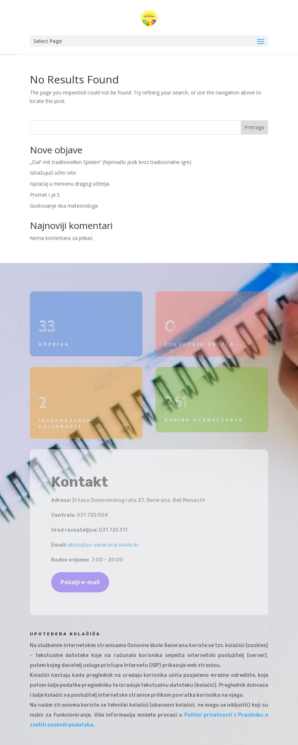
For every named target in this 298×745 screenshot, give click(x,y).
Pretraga (254, 127)
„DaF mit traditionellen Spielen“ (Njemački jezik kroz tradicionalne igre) (110, 162)
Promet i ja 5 (45, 194)
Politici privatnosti (208, 715)
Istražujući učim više (53, 172)
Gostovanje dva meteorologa (64, 205)
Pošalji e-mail (80, 582)
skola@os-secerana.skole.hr (103, 545)
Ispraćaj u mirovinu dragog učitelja (69, 183)
